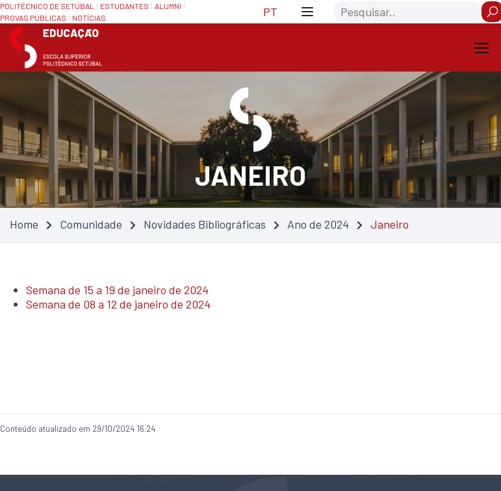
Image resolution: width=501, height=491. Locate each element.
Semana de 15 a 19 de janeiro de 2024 (117, 290)
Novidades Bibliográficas (205, 224)
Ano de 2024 (318, 224)
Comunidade (91, 224)
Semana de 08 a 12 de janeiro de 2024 (118, 304)
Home (24, 224)
